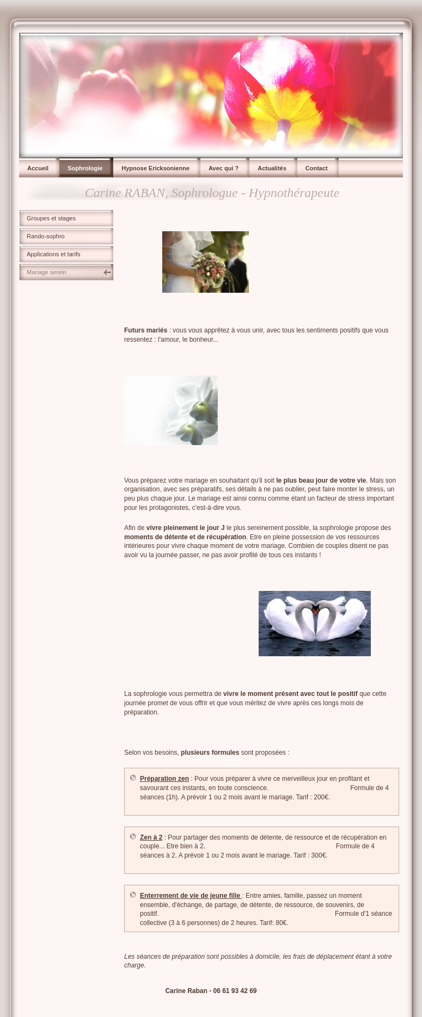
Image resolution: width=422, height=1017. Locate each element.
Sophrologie (85, 168)
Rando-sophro (46, 236)
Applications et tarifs (53, 254)
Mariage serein (46, 272)
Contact (316, 168)
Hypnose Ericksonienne (155, 168)
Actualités (272, 168)
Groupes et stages (51, 218)
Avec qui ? (223, 168)
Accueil (37, 168)
